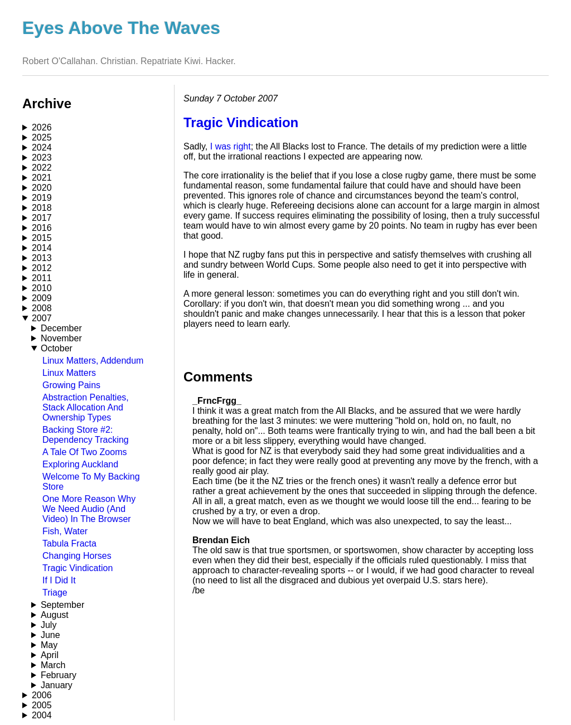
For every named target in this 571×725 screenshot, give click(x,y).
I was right (230, 146)
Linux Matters (69, 373)
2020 (42, 187)
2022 (42, 167)
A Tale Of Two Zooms (84, 452)
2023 (42, 157)
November (61, 338)
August (55, 615)
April (50, 655)
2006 (42, 695)
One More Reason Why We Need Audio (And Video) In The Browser (89, 509)
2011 (42, 278)
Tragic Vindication (77, 568)
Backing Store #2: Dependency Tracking (85, 434)
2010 (42, 288)
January (56, 685)
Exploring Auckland (80, 464)
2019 (42, 197)
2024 (42, 147)
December (61, 328)
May (49, 645)
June (50, 635)
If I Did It (59, 580)
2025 (42, 137)
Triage (54, 592)
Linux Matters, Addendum (92, 360)
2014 (42, 248)
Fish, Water (65, 531)
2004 (42, 715)
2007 (42, 318)
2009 (42, 298)
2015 (42, 238)
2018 (42, 207)
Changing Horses (77, 555)
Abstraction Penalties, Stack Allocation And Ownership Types (85, 407)
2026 (42, 127)
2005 (42, 705)
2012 (42, 268)
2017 (42, 218)
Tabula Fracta (69, 543)
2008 (42, 308)
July (48, 625)
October (56, 348)
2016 (42, 228)
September (62, 605)
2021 (42, 177)
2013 (42, 258)
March (53, 665)
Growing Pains (71, 385)
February (58, 675)
